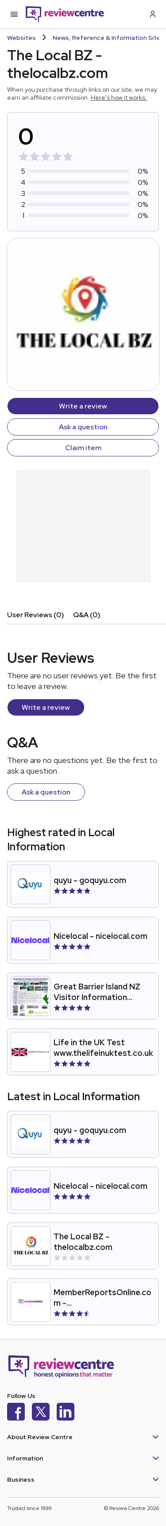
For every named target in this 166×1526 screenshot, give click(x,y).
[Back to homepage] (65, 14)
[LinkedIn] (65, 1413)
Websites (21, 38)
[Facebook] (16, 1413)
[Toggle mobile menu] (14, 14)
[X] (41, 1413)
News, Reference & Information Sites (108, 38)
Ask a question (83, 427)
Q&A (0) (86, 614)
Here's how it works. (119, 97)
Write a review (83, 406)
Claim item (83, 447)
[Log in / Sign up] (152, 14)
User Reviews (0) (35, 614)
